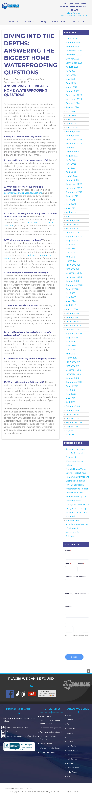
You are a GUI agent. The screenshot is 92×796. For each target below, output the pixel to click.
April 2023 (71, 172)
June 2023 (71, 164)
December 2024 (74, 95)
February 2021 (73, 265)
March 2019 (71, 358)
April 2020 (71, 305)
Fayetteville (71, 746)
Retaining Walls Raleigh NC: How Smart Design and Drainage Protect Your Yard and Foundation (77, 508)
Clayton (70, 733)
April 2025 (71, 83)
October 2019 (72, 329)
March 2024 (72, 127)
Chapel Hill (71, 729)
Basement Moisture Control (51, 732)
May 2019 (70, 350)
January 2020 (72, 317)
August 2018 (72, 386)
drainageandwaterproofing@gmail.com (22, 736)
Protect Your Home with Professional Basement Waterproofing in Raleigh (75, 457)
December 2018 (73, 370)
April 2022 (71, 212)
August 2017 (72, 426)
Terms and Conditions (13, 789)
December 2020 (74, 273)
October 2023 (72, 147)
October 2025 (72, 59)
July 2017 (70, 430)
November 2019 (73, 325)
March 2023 (72, 176)
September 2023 (74, 152)
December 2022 (74, 184)
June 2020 (71, 297)
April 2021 (70, 257)
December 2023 (74, 139)
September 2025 (74, 63)
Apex (69, 716)
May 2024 (71, 119)
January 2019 (72, 366)
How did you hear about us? (77, 594)
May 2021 (70, 253)
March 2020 (72, 309)
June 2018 (71, 394)
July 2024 (70, 111)
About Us (13, 21)
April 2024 (71, 123)
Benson (70, 720)
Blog (43, 21)
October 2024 (72, 103)
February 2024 (73, 131)
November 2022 (74, 188)
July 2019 (70, 341)
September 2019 (74, 333)
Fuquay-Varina (72, 750)
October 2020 (72, 281)
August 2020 (72, 289)
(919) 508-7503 (77, 3)
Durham (70, 742)
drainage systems (35, 255)
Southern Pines (73, 768)
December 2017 (73, 414)
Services (29, 21)
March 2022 (72, 216)
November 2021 (73, 228)
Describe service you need (76, 577)
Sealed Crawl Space (47, 752)
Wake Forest (72, 772)
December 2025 (74, 50)
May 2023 (70, 168)
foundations (36, 193)
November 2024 (74, 99)
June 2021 (71, 248)
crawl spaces (22, 193)
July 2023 (70, 160)
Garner (69, 755)
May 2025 (70, 79)
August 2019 (72, 337)
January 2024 (72, 135)
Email (68, 564)
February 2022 (73, 220)
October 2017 (72, 418)
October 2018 (72, 378)
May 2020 (71, 301)
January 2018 (72, 410)
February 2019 (73, 362)
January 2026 (72, 46)
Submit (74, 657)
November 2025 (74, 55)
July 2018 (70, 390)
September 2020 (74, 285)
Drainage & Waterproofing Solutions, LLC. (45, 792)
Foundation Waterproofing (50, 728)
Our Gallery (58, 21)
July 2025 (70, 71)
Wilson (69, 776)
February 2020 (73, 313)
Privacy (29, 789)
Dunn (69, 737)
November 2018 (73, 374)
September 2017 (74, 422)
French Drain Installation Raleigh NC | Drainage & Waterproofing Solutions (77, 528)
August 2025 (72, 67)
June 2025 (71, 75)
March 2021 (71, 261)
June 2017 (71, 434)
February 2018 (73, 406)
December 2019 (73, 321)
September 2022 (74, 192)
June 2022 (71, 204)
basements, (10, 193)
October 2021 (72, 232)
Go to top (88, 671)
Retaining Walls (46, 744)
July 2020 (70, 293)
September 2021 (74, 236)
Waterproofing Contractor (50, 748)
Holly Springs (72, 759)
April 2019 (70, 354)
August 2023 (72, 156)
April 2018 (70, 402)
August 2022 (72, 196)
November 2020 (74, 277)
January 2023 (72, 180)
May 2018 (70, 398)
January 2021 (72, 269)
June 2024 (71, 115)
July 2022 (70, 200)
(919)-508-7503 (12, 732)
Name (68, 551)
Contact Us (78, 21)
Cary (68, 724)
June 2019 (71, 345)
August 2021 (72, 240)
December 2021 (73, 224)
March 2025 (71, 87)
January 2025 (72, 91)
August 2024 (72, 107)
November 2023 (74, 143)
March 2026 (72, 38)
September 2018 (74, 382)
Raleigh (70, 763)
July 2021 (70, 244)
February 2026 (73, 42)
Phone (80, 564)
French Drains (45, 716)
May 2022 (70, 208)
